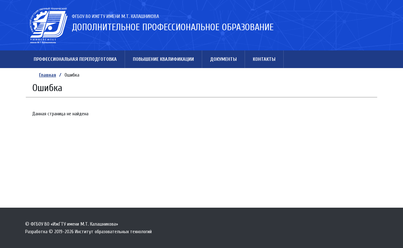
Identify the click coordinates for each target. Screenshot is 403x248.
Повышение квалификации (163, 59)
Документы (223, 59)
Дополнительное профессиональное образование (173, 27)
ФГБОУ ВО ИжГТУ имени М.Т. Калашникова (115, 16)
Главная (47, 75)
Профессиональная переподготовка (75, 59)
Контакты (264, 59)
